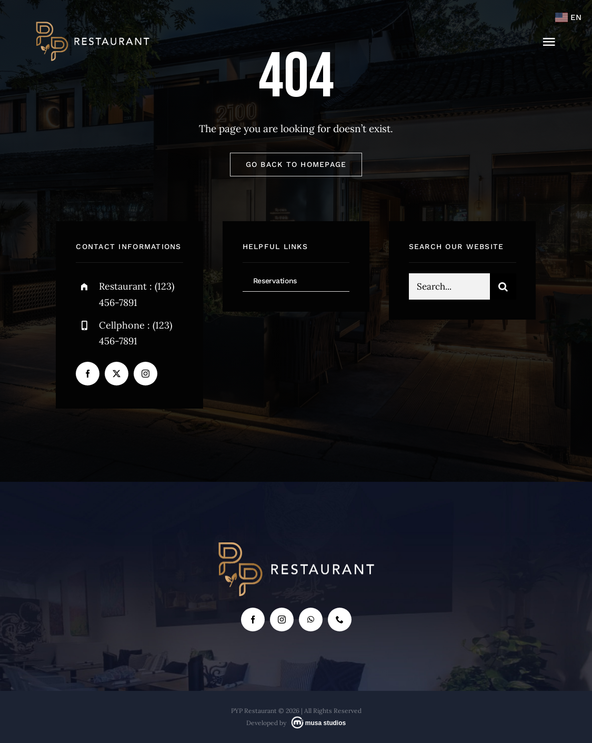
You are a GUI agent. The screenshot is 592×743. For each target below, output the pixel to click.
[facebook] (87, 373)
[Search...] (449, 289)
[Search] (503, 289)
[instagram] (145, 373)
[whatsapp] (311, 619)
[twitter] (116, 373)
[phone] (340, 619)
